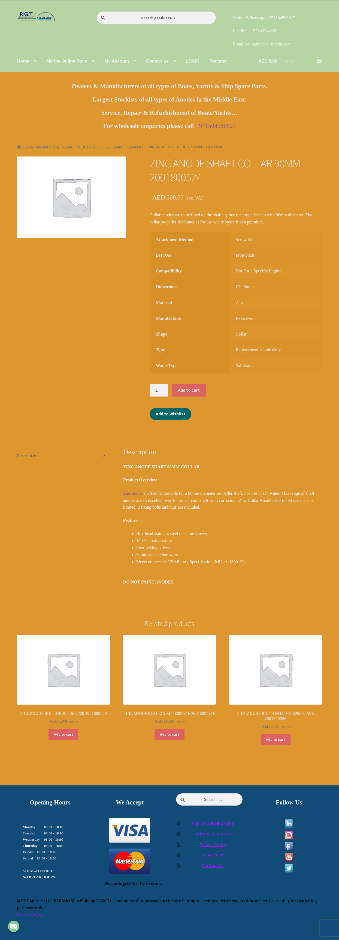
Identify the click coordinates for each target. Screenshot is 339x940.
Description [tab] (28, 455)
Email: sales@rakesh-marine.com (262, 44)
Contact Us (212, 865)
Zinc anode (133, 493)
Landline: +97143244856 (255, 31)
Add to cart (189, 390)
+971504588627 (215, 125)
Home (28, 147)
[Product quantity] (159, 390)
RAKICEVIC (136, 147)
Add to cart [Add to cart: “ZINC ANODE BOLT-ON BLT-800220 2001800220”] (63, 734)
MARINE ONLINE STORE (55, 147)
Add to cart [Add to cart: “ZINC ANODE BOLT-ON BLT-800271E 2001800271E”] (169, 734)
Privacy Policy (212, 844)
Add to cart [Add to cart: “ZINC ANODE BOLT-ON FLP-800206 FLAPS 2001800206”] (275, 739)
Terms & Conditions (213, 834)
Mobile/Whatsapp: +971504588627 (264, 18)
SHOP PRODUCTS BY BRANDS (100, 147)
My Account (213, 855)
